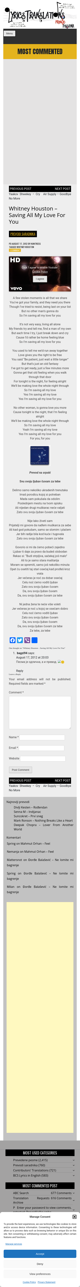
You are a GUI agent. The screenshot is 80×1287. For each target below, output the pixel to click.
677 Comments (61, 1193)
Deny (40, 1263)
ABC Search (21, 1193)
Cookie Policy (29, 1282)
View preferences (40, 1273)
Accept (40, 1253)
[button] (74, 1217)
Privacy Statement (46, 1282)
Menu (9, 33)
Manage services (13, 1244)
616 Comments (61, 1198)
